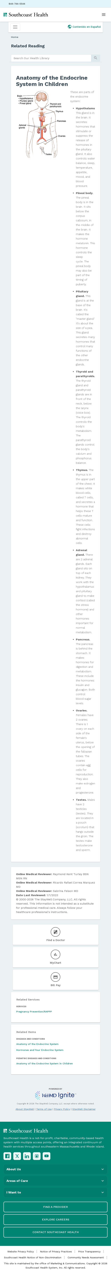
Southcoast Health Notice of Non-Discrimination (32, 1257)
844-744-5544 (17, 3)
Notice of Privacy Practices (56, 1251)
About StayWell (25, 1109)
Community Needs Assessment (86, 1257)
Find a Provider (55, 1207)
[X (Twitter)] (17, 1156)
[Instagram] (37, 1156)
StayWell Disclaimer (84, 1109)
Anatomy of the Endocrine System (37, 1044)
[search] (51, 58)
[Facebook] (7, 1156)
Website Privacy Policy (20, 1251)
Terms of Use (44, 1109)
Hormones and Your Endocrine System (39, 1050)
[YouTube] (46, 1156)
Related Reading (28, 45)
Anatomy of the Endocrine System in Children (44, 1063)
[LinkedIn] (27, 1156)
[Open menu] (104, 14)
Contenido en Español (87, 26)
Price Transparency (89, 1251)
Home (14, 37)
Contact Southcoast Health (56, 1232)
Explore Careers (55, 1219)
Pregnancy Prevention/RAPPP (34, 1011)
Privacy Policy (62, 1109)
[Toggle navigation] (15, 27)
